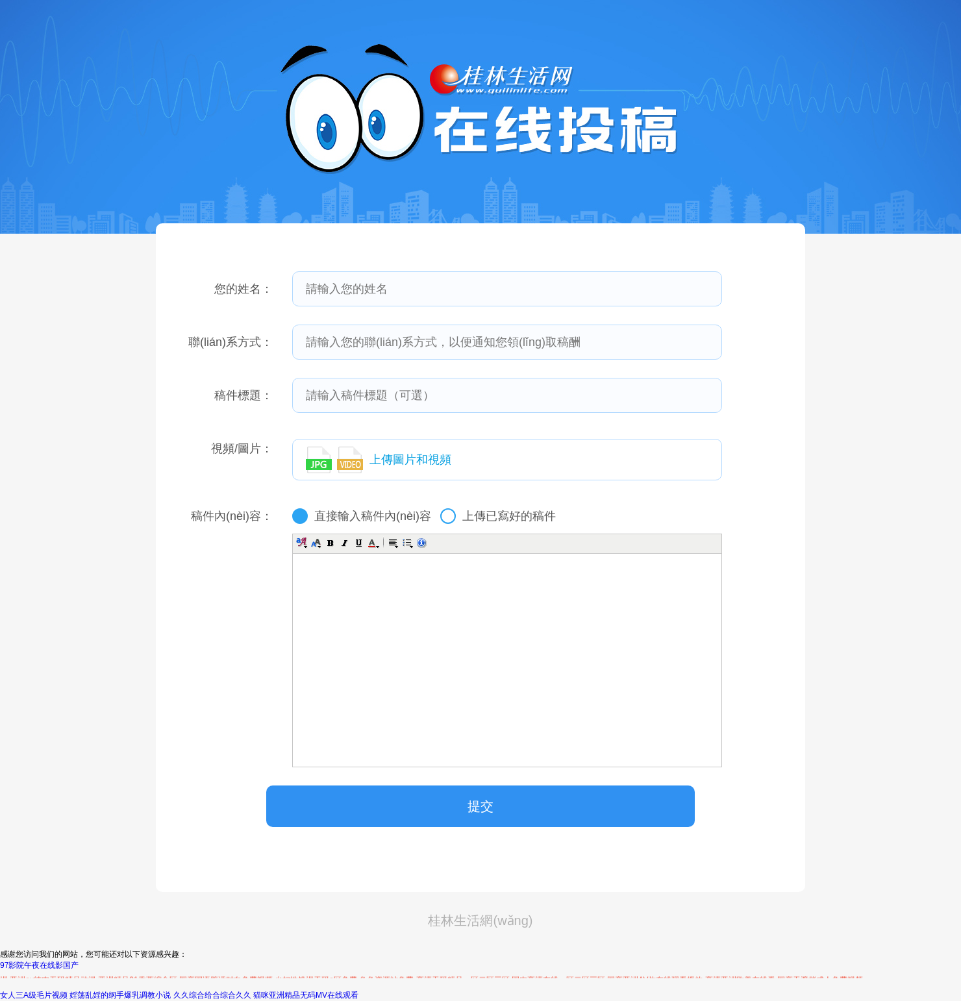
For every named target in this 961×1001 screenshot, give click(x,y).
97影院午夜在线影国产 (39, 965)
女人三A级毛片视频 (34, 995)
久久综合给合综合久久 (212, 995)
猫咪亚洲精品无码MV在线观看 (305, 995)
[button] (301, 542)
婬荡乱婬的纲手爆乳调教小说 (120, 995)
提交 (480, 806)
